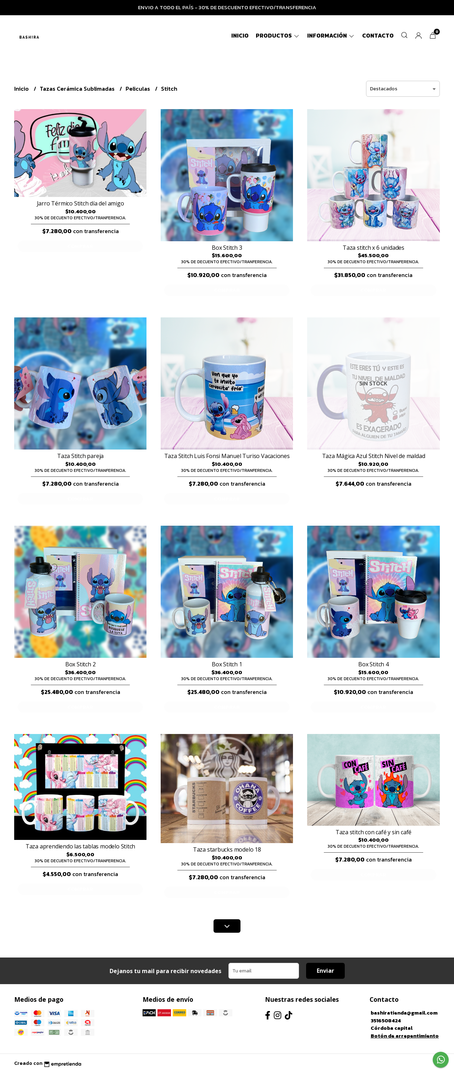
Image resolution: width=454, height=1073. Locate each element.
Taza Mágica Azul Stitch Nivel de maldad (373, 456)
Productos (278, 35)
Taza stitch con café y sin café (374, 832)
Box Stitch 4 (373, 664)
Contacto (378, 35)
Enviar (325, 971)
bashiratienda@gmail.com (404, 1013)
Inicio (240, 35)
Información (331, 35)
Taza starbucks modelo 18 (227, 849)
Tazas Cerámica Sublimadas (78, 88)
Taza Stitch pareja (80, 456)
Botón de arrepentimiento (405, 1036)
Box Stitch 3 (227, 248)
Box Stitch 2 (80, 664)
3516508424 (386, 1020)
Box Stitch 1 (227, 664)
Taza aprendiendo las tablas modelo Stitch (80, 846)
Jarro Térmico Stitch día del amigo (80, 203)
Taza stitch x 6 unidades (373, 248)
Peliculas (138, 88)
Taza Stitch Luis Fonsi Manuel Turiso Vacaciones (227, 456)
